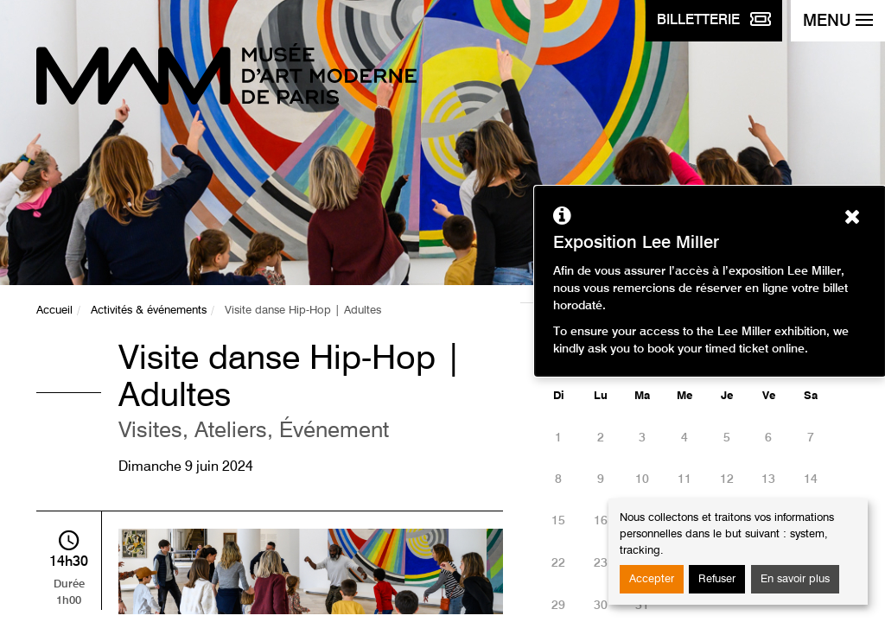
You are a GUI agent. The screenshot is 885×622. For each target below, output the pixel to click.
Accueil (54, 310)
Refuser (716, 579)
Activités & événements (149, 310)
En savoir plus (795, 579)
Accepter (651, 579)
